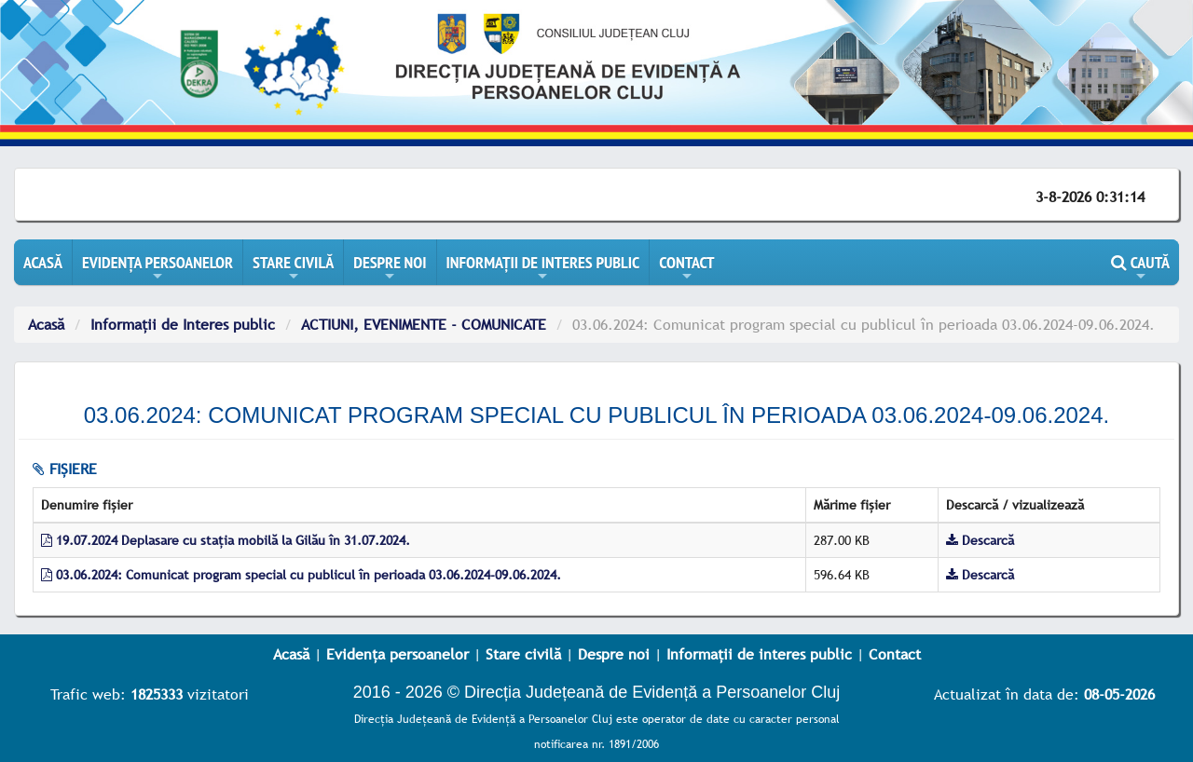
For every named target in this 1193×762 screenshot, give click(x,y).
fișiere (65, 468)
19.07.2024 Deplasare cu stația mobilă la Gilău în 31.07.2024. (225, 540)
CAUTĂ (1140, 268)
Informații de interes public (759, 654)
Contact (895, 654)
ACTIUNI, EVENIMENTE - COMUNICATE (423, 324)
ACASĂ (42, 262)
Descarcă (980, 540)
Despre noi (614, 654)
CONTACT (686, 268)
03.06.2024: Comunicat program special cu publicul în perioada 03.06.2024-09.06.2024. (301, 574)
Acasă (46, 324)
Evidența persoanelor (397, 654)
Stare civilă (523, 654)
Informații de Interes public (182, 324)
